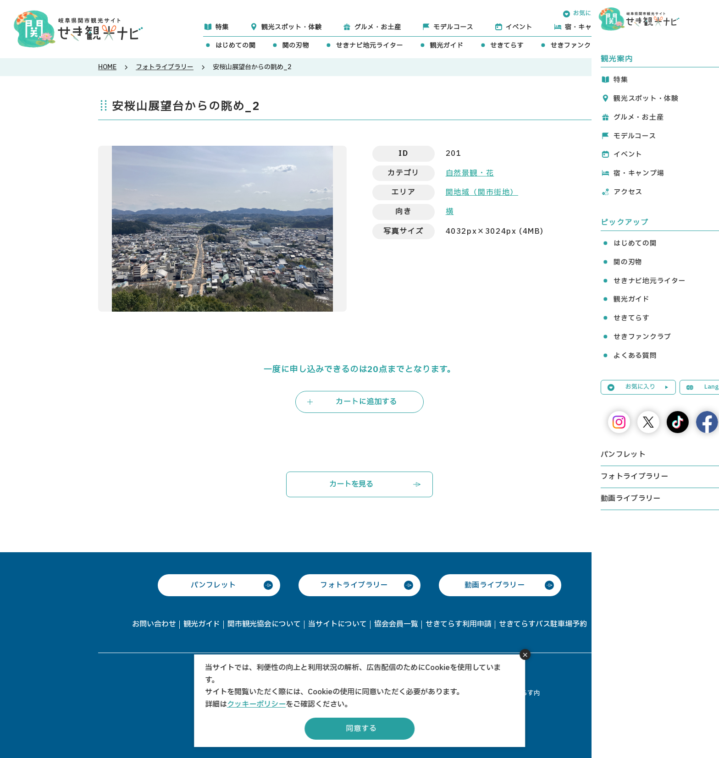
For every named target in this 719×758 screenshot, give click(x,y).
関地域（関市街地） (482, 192)
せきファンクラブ (577, 45)
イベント (519, 27)
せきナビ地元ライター (369, 45)
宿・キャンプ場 (588, 27)
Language (649, 13)
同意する (361, 728)
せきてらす (507, 45)
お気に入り (588, 13)
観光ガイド (447, 45)
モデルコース (453, 27)
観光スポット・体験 (291, 27)
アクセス (657, 27)
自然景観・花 (470, 173)
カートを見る (351, 484)
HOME (107, 67)
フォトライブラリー (165, 67)
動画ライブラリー (495, 585)
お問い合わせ (154, 624)
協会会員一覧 (396, 624)
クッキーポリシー (256, 704)
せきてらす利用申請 (459, 624)
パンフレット (213, 585)
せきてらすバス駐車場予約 (543, 624)
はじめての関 (235, 45)
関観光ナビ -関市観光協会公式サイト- (78, 28)
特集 (221, 27)
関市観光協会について (264, 624)
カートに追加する (366, 401)
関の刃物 (295, 45)
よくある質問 (651, 45)
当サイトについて (337, 624)
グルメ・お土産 (377, 27)
